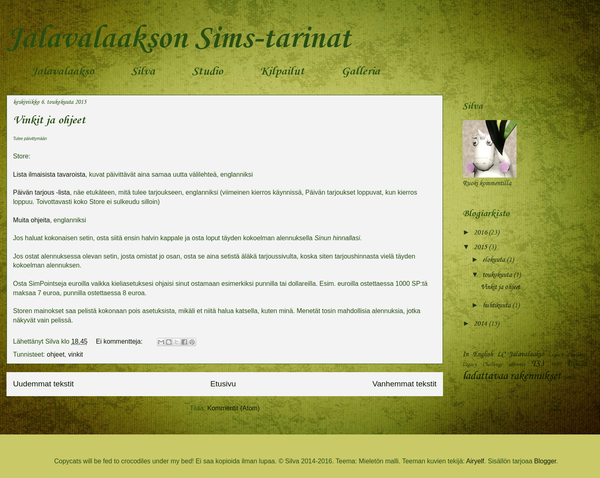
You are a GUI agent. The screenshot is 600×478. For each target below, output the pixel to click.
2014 (481, 324)
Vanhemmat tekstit (404, 383)
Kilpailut (282, 71)
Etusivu (223, 383)
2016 (481, 233)
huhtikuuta (497, 305)
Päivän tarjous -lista (41, 192)
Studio (207, 71)
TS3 (537, 364)
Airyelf (475, 461)
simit (569, 377)
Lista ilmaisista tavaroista (49, 174)
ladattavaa (485, 376)
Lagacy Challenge (567, 355)
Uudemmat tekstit (43, 383)
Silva (143, 71)
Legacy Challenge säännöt (494, 365)
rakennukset (535, 376)
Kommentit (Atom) (233, 408)
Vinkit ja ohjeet (49, 120)
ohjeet (56, 354)
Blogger (545, 461)
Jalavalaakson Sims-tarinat (179, 39)
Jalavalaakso (62, 71)
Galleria (360, 71)
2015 (481, 247)
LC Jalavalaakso (521, 354)
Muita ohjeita (31, 220)
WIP (556, 365)
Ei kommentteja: (120, 341)
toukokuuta (497, 275)
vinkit (75, 354)
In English (478, 354)
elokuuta (494, 260)
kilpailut (577, 364)
